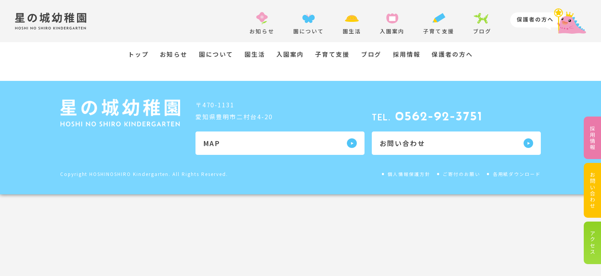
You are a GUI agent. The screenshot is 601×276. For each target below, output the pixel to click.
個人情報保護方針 (409, 174)
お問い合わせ (592, 190)
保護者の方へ (452, 54)
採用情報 (592, 138)
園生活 (255, 54)
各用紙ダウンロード (517, 174)
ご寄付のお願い (461, 174)
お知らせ (173, 54)
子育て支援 (332, 54)
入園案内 (290, 54)
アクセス (592, 242)
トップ (138, 54)
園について (216, 54)
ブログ (371, 54)
